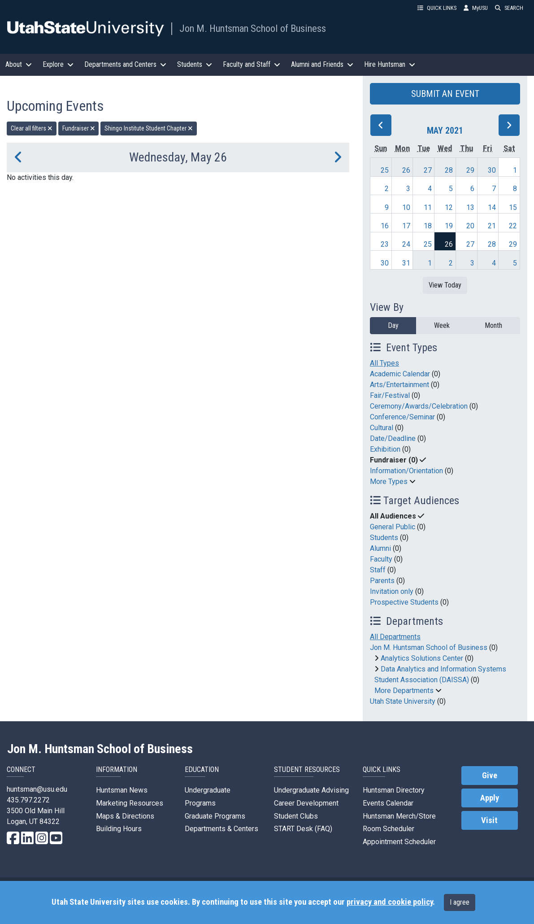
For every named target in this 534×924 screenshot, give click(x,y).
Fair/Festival (390, 395)
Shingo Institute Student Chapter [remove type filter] (148, 128)
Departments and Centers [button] (125, 64)
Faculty (381, 559)
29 (470, 170)
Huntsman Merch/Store (399, 816)
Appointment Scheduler (399, 841)
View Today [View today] (445, 285)
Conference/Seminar (402, 417)
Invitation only (391, 591)
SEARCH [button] (509, 7)
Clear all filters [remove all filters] (31, 128)
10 (406, 207)
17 (406, 226)
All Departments (395, 636)
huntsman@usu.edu (37, 789)
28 (449, 170)
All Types (384, 363)
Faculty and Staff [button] (251, 64)
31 (406, 263)
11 (428, 207)
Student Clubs (296, 816)
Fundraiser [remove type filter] (78, 128)
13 (470, 207)
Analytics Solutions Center (422, 658)
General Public (392, 527)
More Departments (404, 690)
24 (406, 244)
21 (492, 226)
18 (428, 226)
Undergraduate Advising (311, 790)
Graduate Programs (215, 816)
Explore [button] (58, 64)
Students (384, 537)
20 (470, 226)
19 (449, 226)
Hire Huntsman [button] (389, 64)
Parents (382, 580)
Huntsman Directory (394, 790)
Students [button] (194, 64)
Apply (489, 798)
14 (492, 207)
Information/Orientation (406, 470)
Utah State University (402, 701)
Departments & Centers (221, 828)
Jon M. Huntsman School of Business (252, 28)
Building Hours (119, 828)
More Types (389, 481)
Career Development (306, 803)
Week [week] (442, 325)
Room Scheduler (388, 828)
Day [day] (393, 325)
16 (385, 226)
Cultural (381, 427)
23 (385, 244)
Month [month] (493, 325)
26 (406, 170)
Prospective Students (404, 602)
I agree (459, 902)
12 (449, 207)
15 (513, 207)
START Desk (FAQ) (303, 828)
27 (428, 170)
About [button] (18, 64)
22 (513, 226)
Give (489, 775)
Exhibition (385, 449)
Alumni (380, 548)
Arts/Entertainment (399, 384)
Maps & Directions (125, 816)
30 (492, 170)
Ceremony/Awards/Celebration (419, 406)
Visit (489, 820)
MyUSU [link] (476, 7)
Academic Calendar (400, 374)
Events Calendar (388, 803)
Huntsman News (122, 790)
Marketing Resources (129, 803)
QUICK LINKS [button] (436, 7)
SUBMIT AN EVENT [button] (445, 93)
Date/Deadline (393, 438)
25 (385, 170)
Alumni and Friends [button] (322, 64)
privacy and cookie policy (390, 902)
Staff (378, 570)
